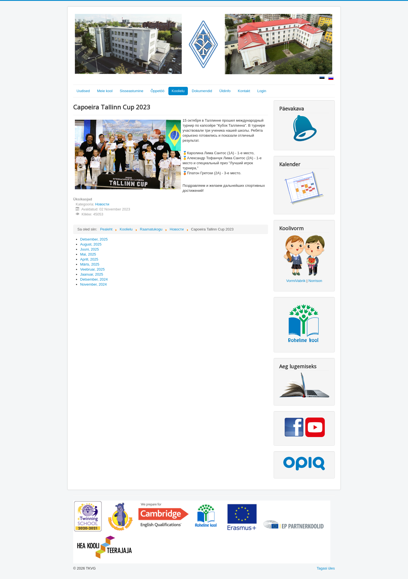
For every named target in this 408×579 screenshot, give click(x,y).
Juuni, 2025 (89, 249)
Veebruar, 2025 (92, 269)
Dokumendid (202, 91)
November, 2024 (93, 284)
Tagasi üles (326, 568)
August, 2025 (91, 244)
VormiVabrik (296, 281)
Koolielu (178, 91)
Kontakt (244, 91)
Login (261, 91)
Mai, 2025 (88, 254)
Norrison (315, 281)
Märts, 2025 (89, 264)
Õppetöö (157, 91)
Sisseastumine (131, 91)
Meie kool (105, 91)
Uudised (83, 91)
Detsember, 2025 (94, 239)
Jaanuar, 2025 (91, 274)
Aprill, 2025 (89, 259)
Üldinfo (224, 91)
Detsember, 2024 (94, 279)
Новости (102, 204)
